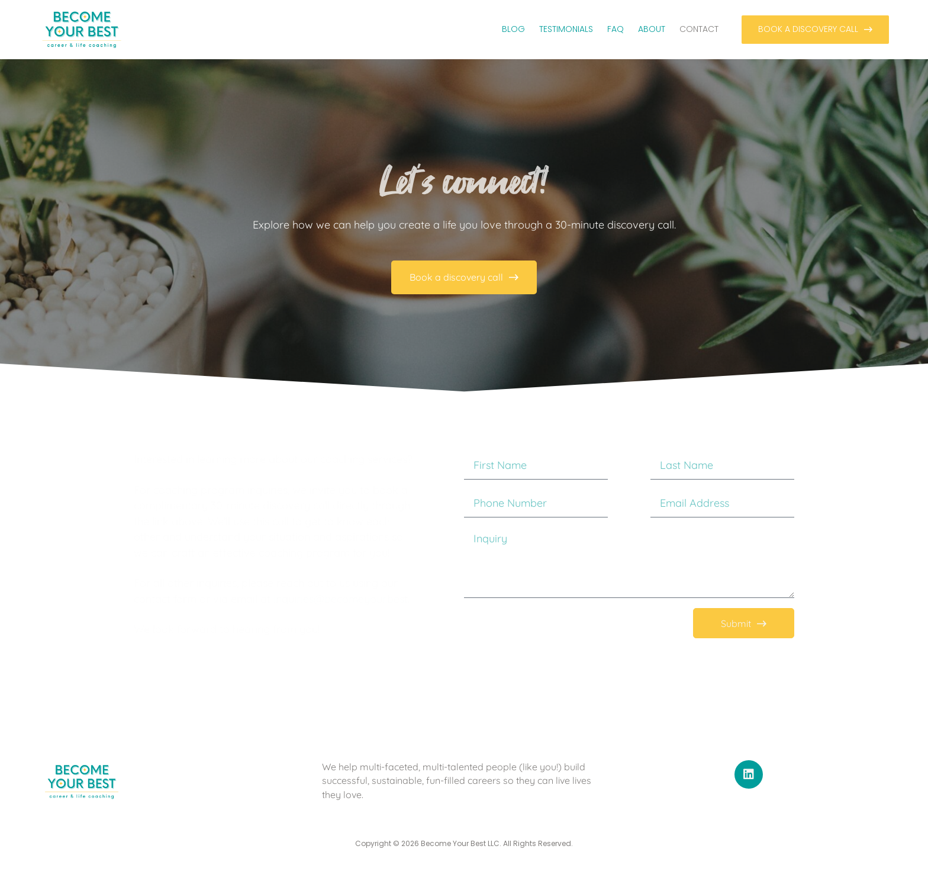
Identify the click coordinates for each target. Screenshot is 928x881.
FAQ (615, 29)
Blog (513, 29)
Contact (698, 29)
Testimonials (566, 29)
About (651, 29)
